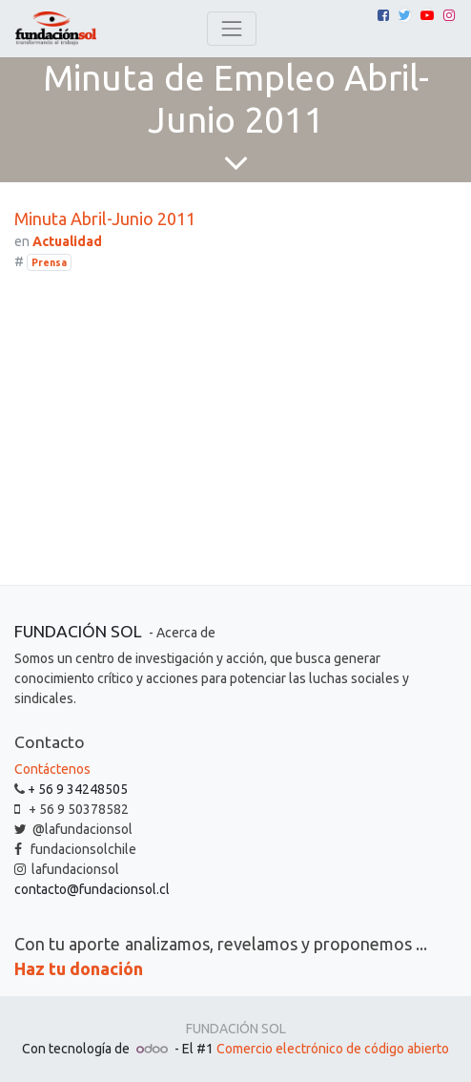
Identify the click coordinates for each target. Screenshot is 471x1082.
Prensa (49, 262)
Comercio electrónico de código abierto (332, 1048)
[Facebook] (383, 15)
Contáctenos (52, 769)
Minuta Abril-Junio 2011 (104, 218)
